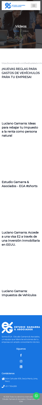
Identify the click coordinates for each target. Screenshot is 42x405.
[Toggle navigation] (34, 5)
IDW (21, 402)
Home (16, 31)
